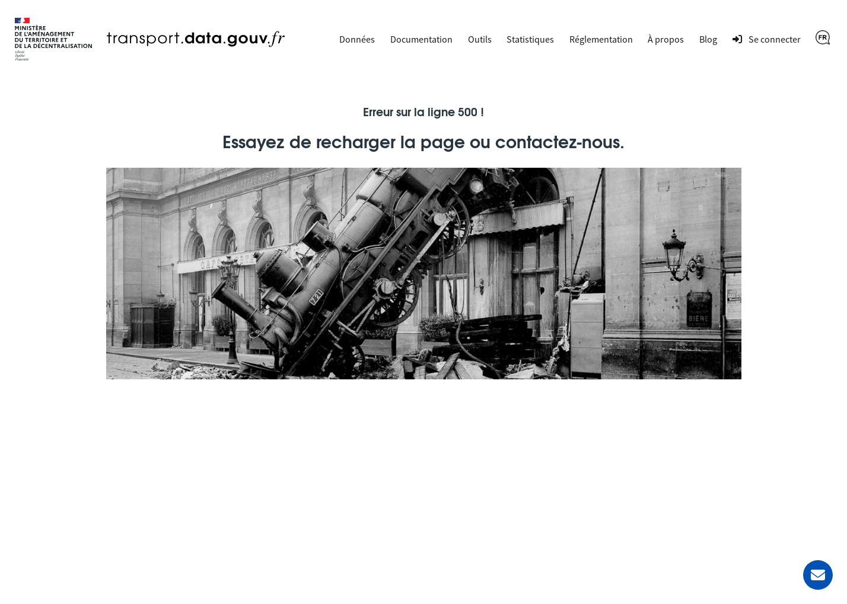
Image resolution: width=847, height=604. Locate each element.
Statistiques (530, 39)
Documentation (421, 39)
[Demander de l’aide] (818, 575)
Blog (708, 39)
